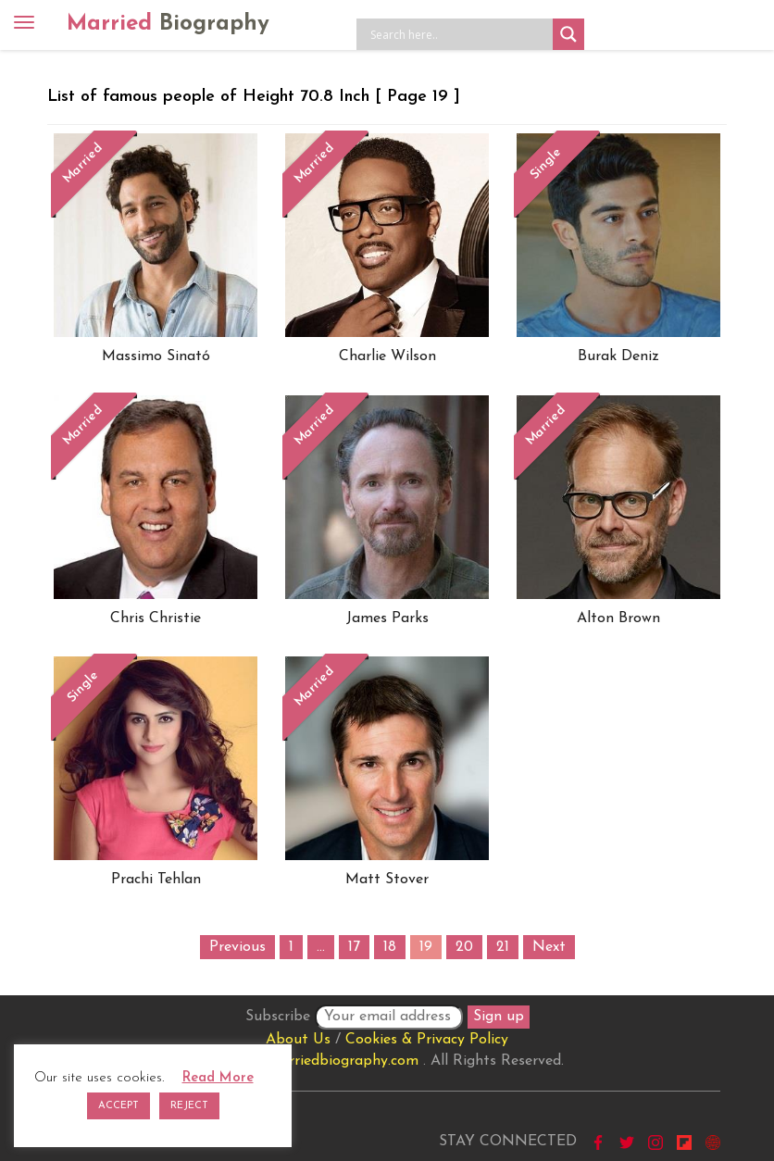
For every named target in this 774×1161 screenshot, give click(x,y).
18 (389, 947)
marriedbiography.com (343, 1061)
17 (354, 947)
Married (168, 24)
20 (464, 947)
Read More (218, 1078)
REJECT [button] (189, 1106)
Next (549, 947)
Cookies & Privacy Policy (426, 1039)
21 (502, 947)
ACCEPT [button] (118, 1106)
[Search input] (459, 34)
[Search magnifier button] (568, 34)
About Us (298, 1039)
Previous (237, 947)
